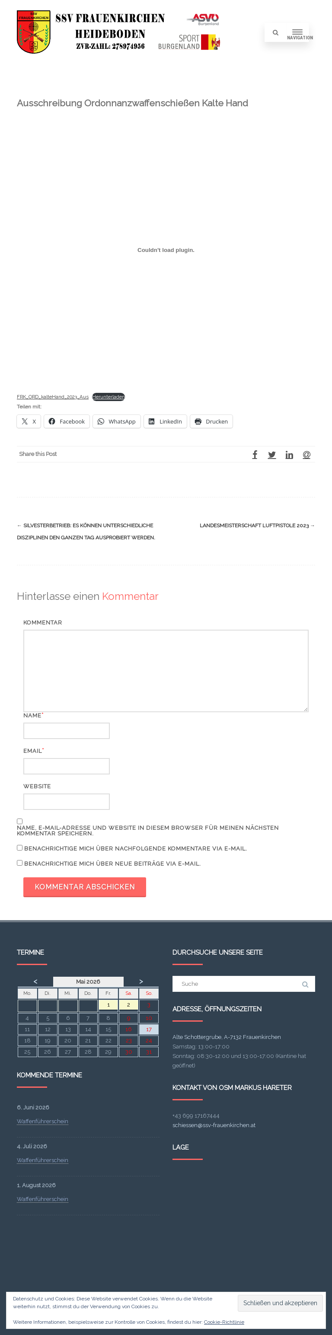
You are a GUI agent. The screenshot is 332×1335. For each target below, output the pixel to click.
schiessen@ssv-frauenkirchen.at (213, 1125)
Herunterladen (108, 397)
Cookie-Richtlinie (224, 1322)
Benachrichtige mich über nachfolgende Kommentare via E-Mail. (135, 848)
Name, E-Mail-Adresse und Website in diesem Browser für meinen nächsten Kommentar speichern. (148, 830)
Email (32, 751)
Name (32, 715)
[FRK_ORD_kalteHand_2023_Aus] (166, 250)
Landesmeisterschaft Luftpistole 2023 (257, 526)
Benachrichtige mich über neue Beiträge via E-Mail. (112, 864)
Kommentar (42, 622)
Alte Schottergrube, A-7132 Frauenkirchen (226, 1037)
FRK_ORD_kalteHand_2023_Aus (53, 397)
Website (37, 786)
